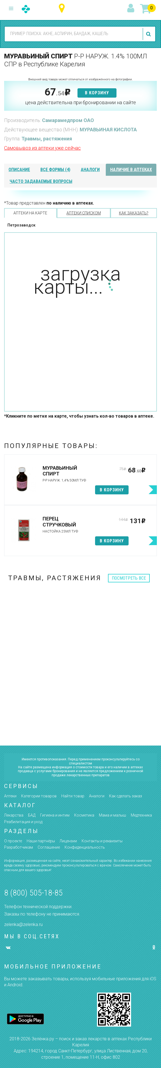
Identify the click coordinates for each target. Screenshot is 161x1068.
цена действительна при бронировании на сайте (80, 102)
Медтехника (141, 815)
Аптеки (10, 796)
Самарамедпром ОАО (68, 120)
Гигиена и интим (55, 815)
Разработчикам (18, 847)
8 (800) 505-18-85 (33, 892)
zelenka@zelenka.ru (23, 924)
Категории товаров (39, 796)
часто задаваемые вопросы (41, 181)
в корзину (97, 92)
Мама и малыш (112, 815)
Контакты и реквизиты (102, 841)
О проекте (13, 841)
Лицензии (68, 841)
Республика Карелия (63, 8)
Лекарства (13, 815)
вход (131, 8)
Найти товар (72, 796)
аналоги (90, 169)
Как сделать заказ (125, 796)
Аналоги (96, 796)
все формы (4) (55, 169)
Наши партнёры (41, 841)
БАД (31, 815)
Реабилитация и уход (23, 822)
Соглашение (49, 847)
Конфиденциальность (85, 847)
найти (149, 34)
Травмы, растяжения (46, 138)
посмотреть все (129, 578)
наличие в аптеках (131, 169)
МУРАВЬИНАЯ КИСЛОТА (108, 129)
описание (19, 169)
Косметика (84, 815)
